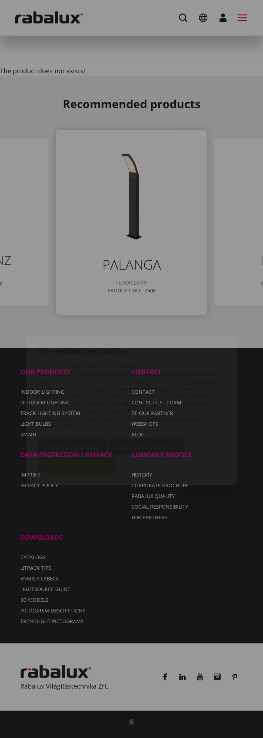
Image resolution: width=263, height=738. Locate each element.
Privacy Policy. (55, 385)
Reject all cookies (146, 406)
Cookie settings (73, 406)
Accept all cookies (77, 425)
